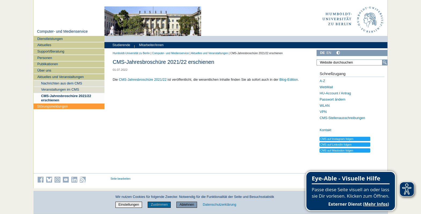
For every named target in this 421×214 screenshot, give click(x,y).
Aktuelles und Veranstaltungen (60, 77)
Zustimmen (159, 204)
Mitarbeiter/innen (151, 45)
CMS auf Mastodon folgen (336, 150)
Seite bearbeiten (121, 178)
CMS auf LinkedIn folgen (335, 144)
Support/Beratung (50, 51)
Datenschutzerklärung (219, 204)
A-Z (322, 81)
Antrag (346, 93)
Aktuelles (44, 45)
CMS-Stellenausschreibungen (342, 118)
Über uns (44, 70)
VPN (323, 112)
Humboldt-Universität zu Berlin (131, 53)
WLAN (324, 106)
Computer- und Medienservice (62, 31)
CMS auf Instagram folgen (336, 139)
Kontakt (325, 130)
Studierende (121, 45)
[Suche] (384, 62)
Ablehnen (187, 204)
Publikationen (47, 64)
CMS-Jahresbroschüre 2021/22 (142, 80)
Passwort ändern (332, 99)
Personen (44, 58)
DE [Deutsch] (322, 53)
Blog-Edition (288, 80)
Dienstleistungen (50, 39)
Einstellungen (128, 204)
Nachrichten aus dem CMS (61, 83)
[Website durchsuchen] (352, 62)
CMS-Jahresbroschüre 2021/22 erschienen (66, 98)
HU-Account (329, 93)
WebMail (326, 87)
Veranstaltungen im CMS (60, 89)
